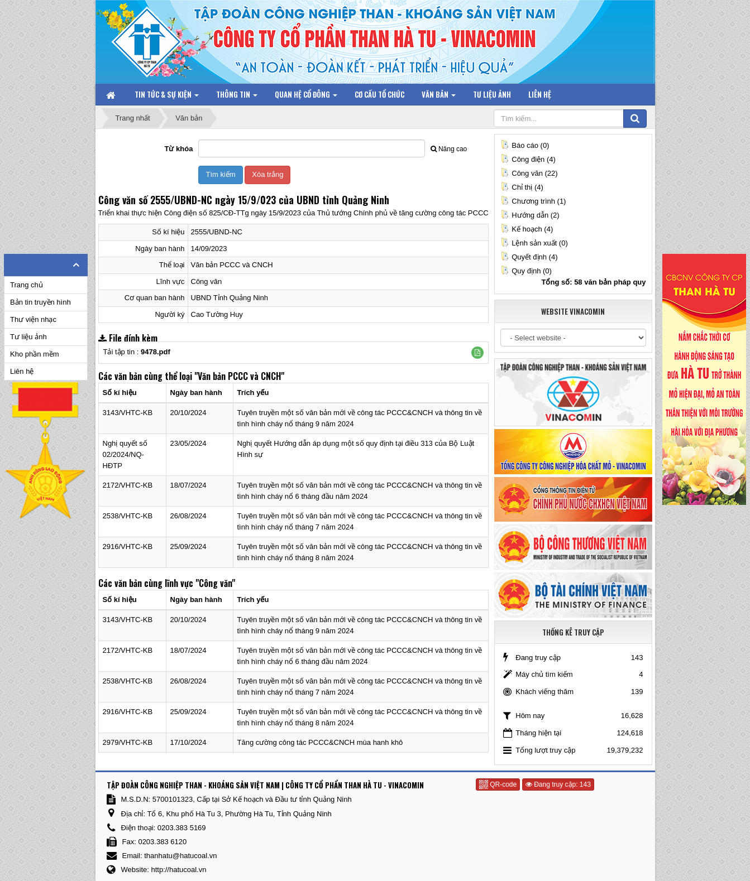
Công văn (206, 281)
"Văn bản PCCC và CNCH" (239, 376)
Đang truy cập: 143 (558, 784)
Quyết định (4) (528, 257)
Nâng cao (449, 149)
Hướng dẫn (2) (529, 215)
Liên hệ (22, 371)
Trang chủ (26, 285)
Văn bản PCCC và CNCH (232, 265)
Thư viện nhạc (33, 319)
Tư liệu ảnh (28, 337)
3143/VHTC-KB (128, 412)
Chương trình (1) (533, 201)
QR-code (498, 784)
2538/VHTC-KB (128, 516)
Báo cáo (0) (524, 145)
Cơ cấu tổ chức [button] (379, 94)
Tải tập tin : (136, 352)
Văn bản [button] (439, 97)
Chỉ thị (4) (521, 187)
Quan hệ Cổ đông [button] (306, 97)
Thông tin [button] (236, 97)
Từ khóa (179, 149)
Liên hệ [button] (539, 94)
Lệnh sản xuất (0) (534, 243)
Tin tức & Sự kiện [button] (167, 97)
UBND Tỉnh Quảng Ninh (229, 297)
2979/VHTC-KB (128, 742)
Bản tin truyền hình (40, 302)
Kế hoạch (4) (526, 229)
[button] (477, 353)
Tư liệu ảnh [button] (492, 94)
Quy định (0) (526, 271)
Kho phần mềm (34, 354)
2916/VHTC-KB (128, 546)
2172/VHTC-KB (128, 485)
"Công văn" (215, 583)
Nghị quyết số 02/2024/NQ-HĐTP (125, 454)
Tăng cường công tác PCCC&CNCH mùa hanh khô (320, 742)
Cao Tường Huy (217, 314)
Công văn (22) (528, 173)
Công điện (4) (528, 159)
